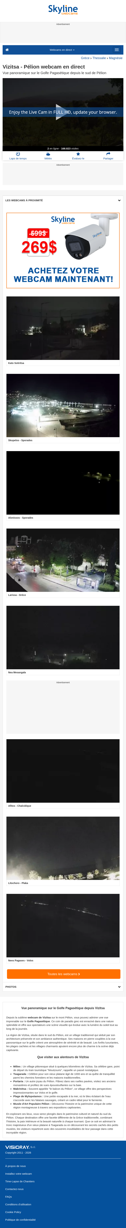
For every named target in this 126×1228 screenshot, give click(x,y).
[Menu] (117, 50)
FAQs (8, 1196)
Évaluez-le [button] (78, 156)
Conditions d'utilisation (18, 1204)
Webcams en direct (62, 49)
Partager (108, 156)
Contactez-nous (14, 1189)
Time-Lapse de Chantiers (20, 1181)
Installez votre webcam (18, 1173)
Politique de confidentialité (20, 1219)
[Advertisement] (62, 34)
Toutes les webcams (63, 974)
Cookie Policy (13, 1212)
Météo (48, 156)
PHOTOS (63, 987)
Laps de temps (18, 156)
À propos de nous (15, 1166)
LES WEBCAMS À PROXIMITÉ (63, 200)
